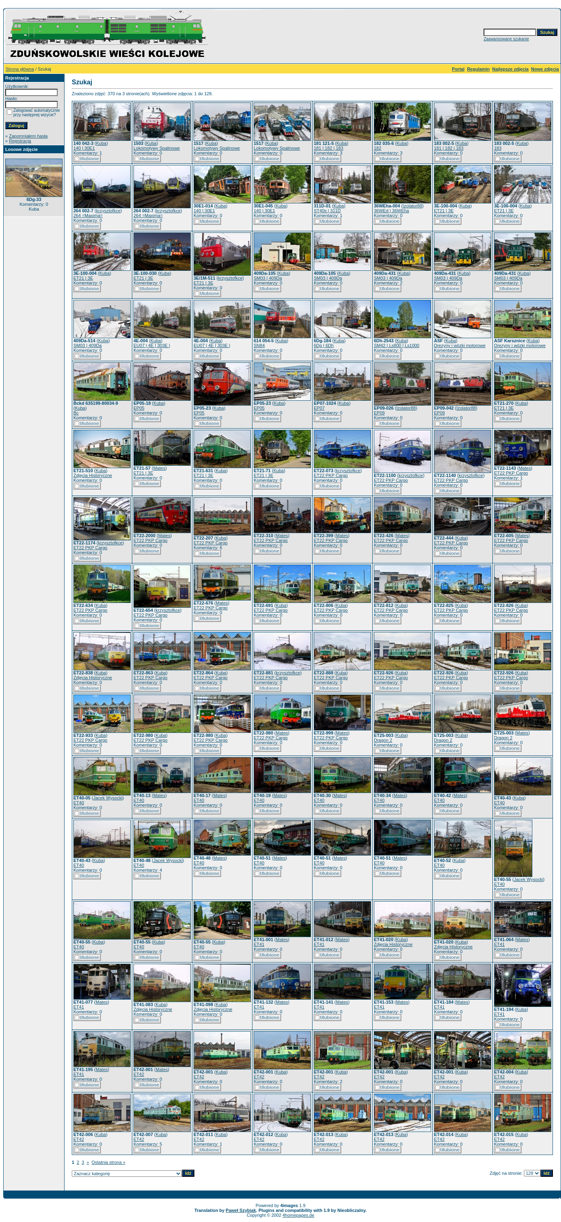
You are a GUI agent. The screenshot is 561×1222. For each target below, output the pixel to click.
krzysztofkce (108, 210)
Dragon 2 (383, 740)
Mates (159, 468)
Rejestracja (20, 140)
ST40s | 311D (327, 210)
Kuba (101, 143)
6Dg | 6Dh (324, 345)
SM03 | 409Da (268, 278)
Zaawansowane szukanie (506, 39)
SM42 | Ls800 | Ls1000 (396, 345)
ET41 (259, 944)
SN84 (259, 345)
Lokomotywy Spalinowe (156, 148)
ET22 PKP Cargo (331, 475)
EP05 (138, 408)
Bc (76, 412)
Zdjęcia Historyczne (92, 475)
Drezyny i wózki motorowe (460, 345)
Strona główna (20, 69)
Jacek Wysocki (108, 797)
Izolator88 (412, 205)
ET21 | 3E (444, 210)
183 (497, 148)
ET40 (78, 802)
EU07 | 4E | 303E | (151, 345)
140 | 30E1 (84, 148)
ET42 (138, 1074)
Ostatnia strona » (108, 1162)
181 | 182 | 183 (328, 148)
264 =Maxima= (88, 215)
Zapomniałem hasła (28, 136)
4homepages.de (298, 1215)
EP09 (379, 412)
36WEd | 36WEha (391, 210)
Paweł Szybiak (241, 1210)
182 (377, 148)
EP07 (319, 408)
